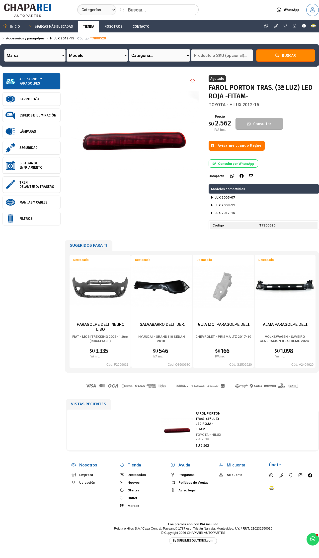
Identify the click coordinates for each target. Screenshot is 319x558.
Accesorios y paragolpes (25, 38)
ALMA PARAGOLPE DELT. (285, 324)
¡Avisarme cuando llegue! (237, 145)
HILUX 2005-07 (223, 197)
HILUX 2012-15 (62, 38)
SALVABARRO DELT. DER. (162, 324)
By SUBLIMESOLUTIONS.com (193, 540)
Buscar (285, 55)
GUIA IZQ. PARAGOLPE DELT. (224, 324)
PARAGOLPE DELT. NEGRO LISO (101, 327)
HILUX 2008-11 (223, 205)
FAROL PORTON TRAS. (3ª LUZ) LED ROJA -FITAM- (208, 421)
